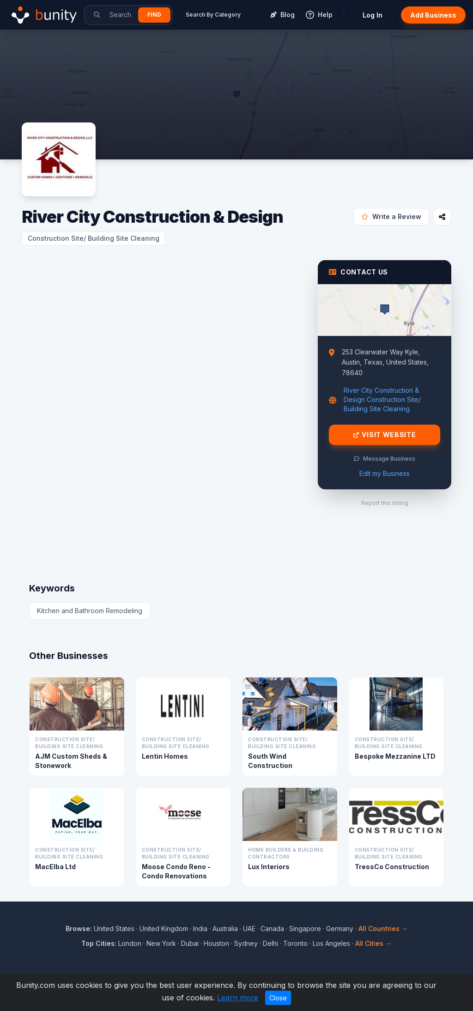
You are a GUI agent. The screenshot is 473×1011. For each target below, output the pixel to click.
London (129, 943)
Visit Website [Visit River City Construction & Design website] (384, 435)
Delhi (270, 943)
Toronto (295, 943)
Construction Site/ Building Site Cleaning (93, 238)
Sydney (246, 943)
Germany (339, 928)
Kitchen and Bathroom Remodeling (89, 611)
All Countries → (383, 928)
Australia (225, 928)
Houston (216, 943)
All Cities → (373, 943)
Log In (372, 15)
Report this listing (384, 502)
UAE (249, 928)
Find (154, 14)
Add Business (433, 15)
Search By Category (213, 14)
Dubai (190, 943)
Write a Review (391, 216)
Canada (272, 928)
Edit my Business (384, 473)
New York (161, 943)
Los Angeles (331, 943)
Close (278, 998)
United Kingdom (163, 928)
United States (114, 928)
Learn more (237, 997)
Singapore (305, 928)
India (200, 928)
